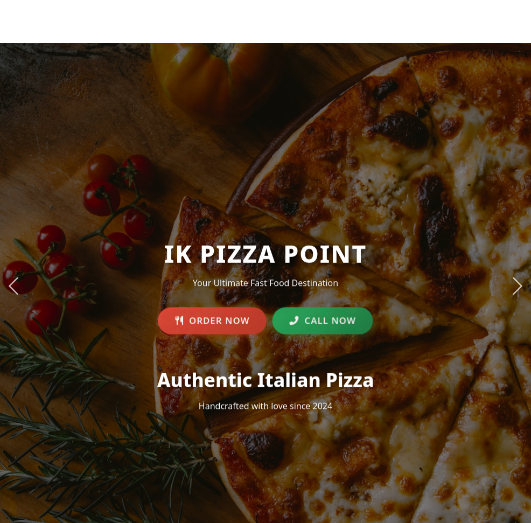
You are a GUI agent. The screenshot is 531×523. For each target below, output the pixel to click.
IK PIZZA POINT (124, 15)
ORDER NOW (212, 322)
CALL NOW (322, 322)
